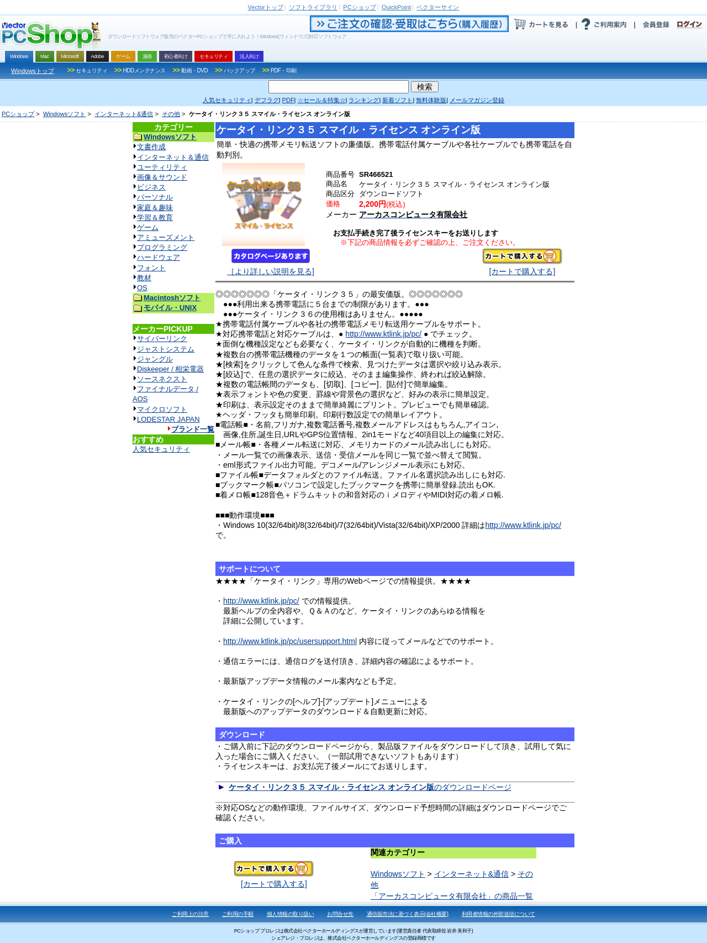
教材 (144, 278)
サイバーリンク (162, 338)
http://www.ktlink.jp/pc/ (383, 333)
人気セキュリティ (161, 449)
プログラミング (162, 247)
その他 (171, 114)
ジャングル (155, 359)
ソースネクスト (162, 379)
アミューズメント (165, 237)
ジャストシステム (165, 349)
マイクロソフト (162, 409)
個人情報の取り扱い (290, 914)
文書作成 (151, 147)
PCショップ (18, 114)
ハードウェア (158, 257)
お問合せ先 (340, 914)
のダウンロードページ (370, 787)
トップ (265, 7)
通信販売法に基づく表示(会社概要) (408, 914)
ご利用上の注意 (190, 914)
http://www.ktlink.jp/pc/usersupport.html (290, 641)
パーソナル (155, 197)
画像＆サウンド (162, 177)
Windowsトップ (32, 70)
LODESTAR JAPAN (168, 419)
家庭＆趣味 (155, 207)
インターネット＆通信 (173, 157)
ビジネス (151, 187)
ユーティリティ (162, 167)
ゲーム (148, 227)
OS (142, 288)
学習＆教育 (155, 217)
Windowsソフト (64, 114)
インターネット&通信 (123, 114)
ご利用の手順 (238, 914)
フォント (151, 268)
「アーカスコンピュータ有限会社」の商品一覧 (452, 896)
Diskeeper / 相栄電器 (170, 369)
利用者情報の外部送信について (498, 914)
